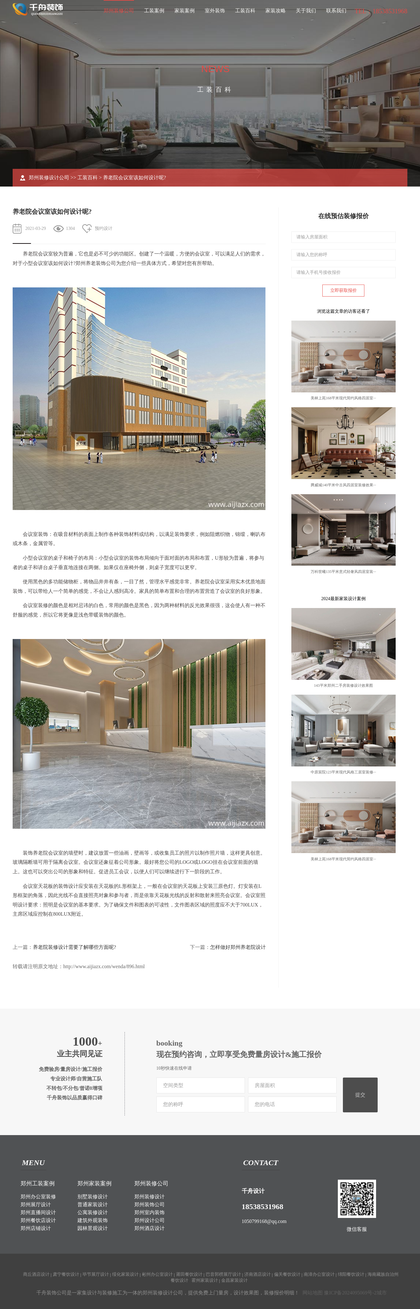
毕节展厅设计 (95, 1274)
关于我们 (306, 10)
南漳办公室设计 (319, 1274)
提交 (360, 1094)
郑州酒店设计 (149, 1228)
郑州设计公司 (149, 1220)
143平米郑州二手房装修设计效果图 (343, 685)
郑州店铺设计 (36, 1228)
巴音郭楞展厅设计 (223, 1274)
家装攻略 (275, 10)
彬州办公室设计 (157, 1274)
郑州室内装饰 (149, 1212)
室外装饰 (215, 10)
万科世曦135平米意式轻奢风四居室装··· (343, 571)
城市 (382, 1292)
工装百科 (245, 10)
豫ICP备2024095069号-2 (350, 1292)
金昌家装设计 (234, 1280)
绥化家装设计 (125, 1274)
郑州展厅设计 (36, 1204)
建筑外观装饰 (92, 1220)
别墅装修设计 (92, 1196)
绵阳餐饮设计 (351, 1274)
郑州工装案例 (38, 1183)
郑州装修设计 (149, 1196)
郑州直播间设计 (38, 1212)
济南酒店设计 (257, 1274)
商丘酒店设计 (36, 1274)
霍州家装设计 (205, 1280)
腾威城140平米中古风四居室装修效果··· (343, 485)
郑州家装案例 (94, 1183)
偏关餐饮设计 (287, 1274)
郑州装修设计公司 (49, 177)
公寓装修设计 (92, 1212)
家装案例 (184, 10)
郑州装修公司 (119, 10)
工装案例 (154, 10)
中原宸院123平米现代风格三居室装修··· (343, 772)
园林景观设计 (92, 1228)
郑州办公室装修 (38, 1196)
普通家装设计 (92, 1204)
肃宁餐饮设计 (66, 1274)
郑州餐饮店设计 (38, 1220)
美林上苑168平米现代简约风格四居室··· (343, 398)
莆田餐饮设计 (189, 1274)
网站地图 (312, 1292)
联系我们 (336, 10)
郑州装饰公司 (149, 1204)
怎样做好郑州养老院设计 (238, 947)
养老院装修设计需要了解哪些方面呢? (74, 947)
